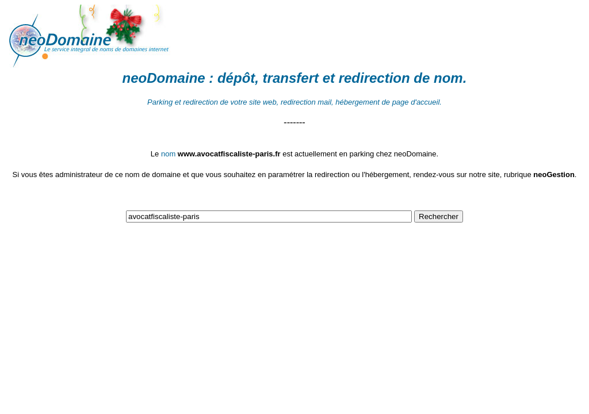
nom (448, 78)
